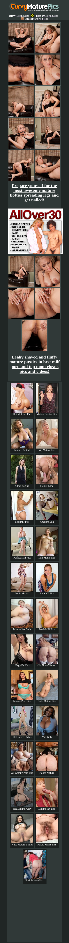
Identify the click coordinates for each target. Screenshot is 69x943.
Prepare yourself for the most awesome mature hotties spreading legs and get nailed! (34, 192)
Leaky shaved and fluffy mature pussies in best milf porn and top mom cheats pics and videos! (34, 364)
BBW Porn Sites (19, 15)
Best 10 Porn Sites (44, 15)
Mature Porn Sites (34, 18)
